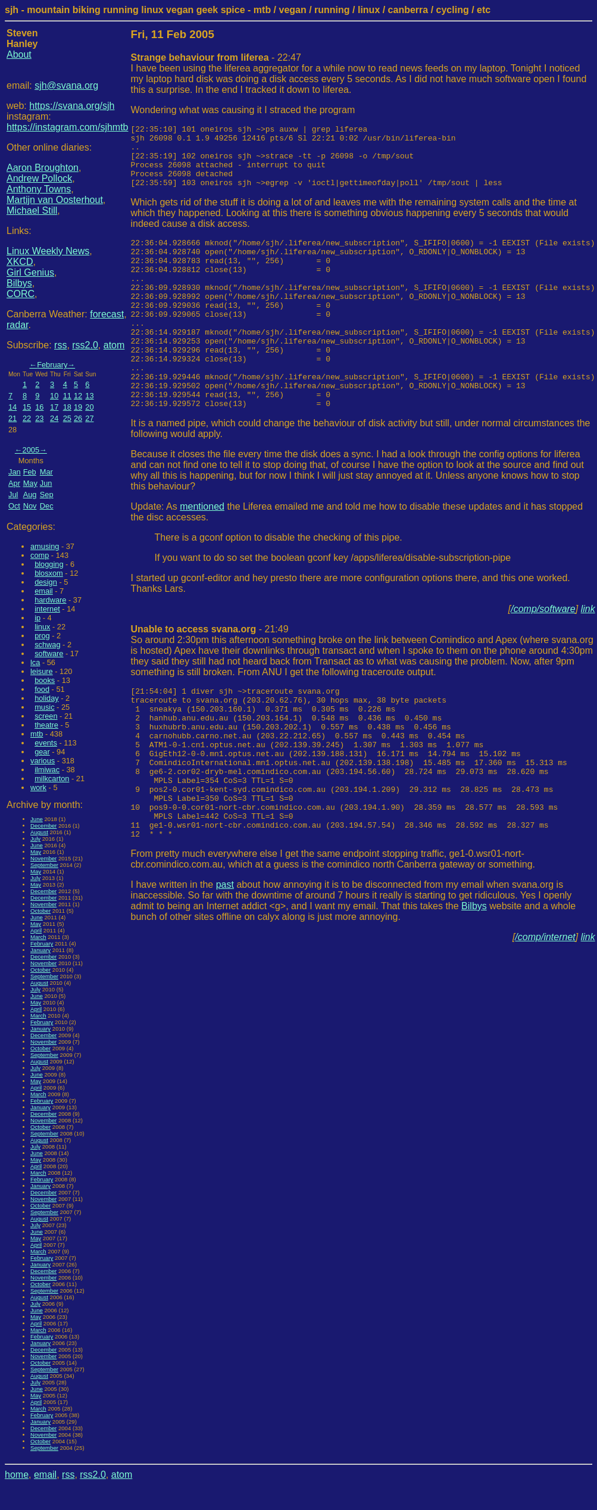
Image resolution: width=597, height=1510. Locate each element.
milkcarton (52, 778)
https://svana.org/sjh (71, 106)
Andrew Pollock (39, 178)
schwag (47, 644)
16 (39, 407)
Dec (47, 505)
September (44, 865)
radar (17, 325)
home (17, 1475)
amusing (44, 546)
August (39, 832)
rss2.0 (85, 345)
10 (54, 395)
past (225, 961)
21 (12, 418)
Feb (29, 471)
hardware (50, 599)
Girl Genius (30, 272)
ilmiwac (47, 769)
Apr (14, 483)
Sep (47, 494)
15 (27, 407)
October (40, 910)
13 (89, 395)
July (35, 838)
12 (78, 395)
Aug (30, 494)
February (52, 364)
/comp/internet (545, 1014)
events (46, 742)
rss (60, 345)
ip (37, 617)
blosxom (49, 573)
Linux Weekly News (48, 251)
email (44, 590)
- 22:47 (216, 57)
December (43, 825)
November (43, 858)
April (36, 930)
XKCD (20, 262)
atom (114, 345)
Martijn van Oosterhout (55, 200)
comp (39, 555)
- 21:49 (210, 675)
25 (67, 418)
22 (27, 418)
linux (42, 626)
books (45, 680)
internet (47, 608)
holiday (47, 698)
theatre (46, 724)
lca (35, 662)
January (40, 950)
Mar (46, 471)
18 (67, 407)
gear (42, 751)
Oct (14, 505)
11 (67, 395)
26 (78, 418)
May (30, 483)
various (42, 760)
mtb (36, 733)
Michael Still (32, 210)
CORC (21, 294)
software (49, 653)
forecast (107, 314)
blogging (49, 564)
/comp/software (543, 655)
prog (42, 635)
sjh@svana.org (66, 85)
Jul (13, 494)
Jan (14, 471)
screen (46, 716)
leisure (41, 671)
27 (89, 418)
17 (54, 407)
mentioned (202, 553)
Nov (30, 505)
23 (39, 418)
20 (89, 407)
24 (54, 418)
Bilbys (19, 283)
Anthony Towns (39, 189)
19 (78, 407)
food (42, 689)
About (19, 54)
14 (12, 407)
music (44, 707)
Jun (46, 483)
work (38, 787)
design (46, 582)
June (36, 819)
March (38, 937)
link (588, 655)
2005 (31, 449)
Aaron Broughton (43, 168)
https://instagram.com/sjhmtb (68, 127)
